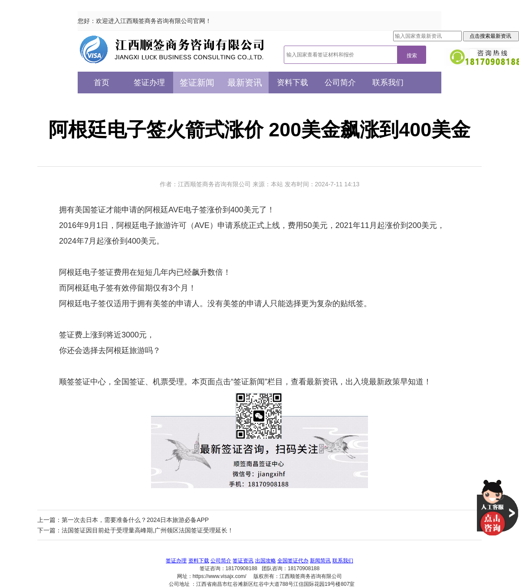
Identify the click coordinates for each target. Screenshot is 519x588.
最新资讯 (244, 82)
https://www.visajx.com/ (219, 576)
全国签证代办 (293, 561)
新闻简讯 (320, 561)
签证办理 (149, 82)
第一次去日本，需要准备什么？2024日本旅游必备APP (135, 519)
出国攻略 (265, 561)
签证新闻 (197, 82)
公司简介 (340, 82)
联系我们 (388, 82)
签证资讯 (243, 561)
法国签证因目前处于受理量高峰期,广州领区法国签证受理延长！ (147, 530)
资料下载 (292, 82)
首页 (101, 82)
